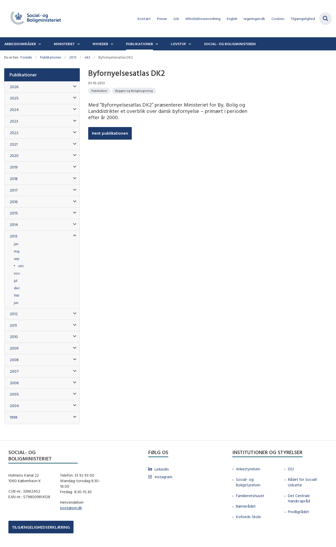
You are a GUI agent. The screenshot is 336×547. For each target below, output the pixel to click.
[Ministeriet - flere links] (78, 43)
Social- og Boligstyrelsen (248, 482)
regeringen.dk (254, 19)
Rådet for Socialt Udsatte (302, 482)
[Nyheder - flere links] (111, 43)
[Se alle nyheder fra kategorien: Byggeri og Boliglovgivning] (134, 91)
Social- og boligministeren (230, 43)
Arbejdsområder (20, 43)
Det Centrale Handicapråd (299, 498)
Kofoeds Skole (248, 516)
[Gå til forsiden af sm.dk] (33, 18)
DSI (291, 468)
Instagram (163, 476)
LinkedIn (162, 469)
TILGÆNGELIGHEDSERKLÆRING (41, 527)
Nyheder (100, 43)
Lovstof (178, 43)
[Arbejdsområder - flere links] (39, 43)
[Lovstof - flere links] (189, 43)
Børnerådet (246, 506)
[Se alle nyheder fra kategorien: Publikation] (99, 91)
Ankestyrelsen (248, 468)
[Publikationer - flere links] (156, 43)
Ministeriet (64, 43)
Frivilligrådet (298, 511)
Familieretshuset (250, 495)
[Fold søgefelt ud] (325, 18)
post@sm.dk (71, 507)
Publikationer (139, 43)
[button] (73, 86)
